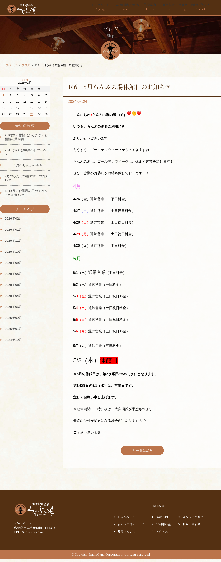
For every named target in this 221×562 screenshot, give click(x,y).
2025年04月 (13, 298)
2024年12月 (13, 342)
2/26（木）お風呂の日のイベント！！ (26, 155)
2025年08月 (13, 276)
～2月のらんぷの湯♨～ (25, 168)
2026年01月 (13, 232)
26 (31, 117)
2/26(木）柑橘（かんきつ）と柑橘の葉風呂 (26, 140)
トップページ (84, 8)
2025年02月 (13, 320)
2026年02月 (13, 221)
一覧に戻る (142, 453)
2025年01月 (13, 331)
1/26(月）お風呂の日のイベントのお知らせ (26, 195)
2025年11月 (13, 243)
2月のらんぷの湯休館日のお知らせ (27, 180)
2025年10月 (13, 254)
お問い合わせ (198, 8)
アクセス (162, 534)
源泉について (126, 534)
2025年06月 (13, 287)
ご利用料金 (160, 8)
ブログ (179, 8)
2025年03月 (13, 309)
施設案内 (141, 8)
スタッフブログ (193, 520)
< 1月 (24, 82)
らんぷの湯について (114, 8)
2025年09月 (13, 265)
